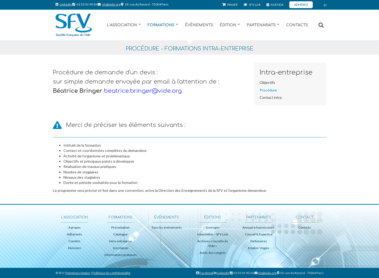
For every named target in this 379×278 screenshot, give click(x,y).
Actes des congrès (213, 253)
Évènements (199, 25)
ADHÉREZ (301, 5)
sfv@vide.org (111, 4)
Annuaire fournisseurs (258, 227)
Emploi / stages (258, 248)
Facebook (206, 273)
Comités (74, 241)
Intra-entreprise (120, 241)
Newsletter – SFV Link (212, 234)
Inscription (120, 248)
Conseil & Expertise (258, 234)
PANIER (230, 5)
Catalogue (120, 234)
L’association (122, 25)
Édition (228, 25)
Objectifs (267, 82)
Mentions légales (78, 273)
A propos (74, 227)
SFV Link (252, 5)
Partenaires (258, 241)
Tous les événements (166, 227)
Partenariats (261, 25)
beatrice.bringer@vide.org (143, 91)
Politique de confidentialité (111, 273)
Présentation (120, 227)
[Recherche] (318, 25)
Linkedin (66, 4)
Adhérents (74, 234)
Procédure (268, 90)
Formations (161, 25)
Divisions (74, 248)
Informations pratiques (120, 255)
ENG (325, 5)
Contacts (297, 25)
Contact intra (271, 97)
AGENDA (275, 5)
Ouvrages (213, 227)
